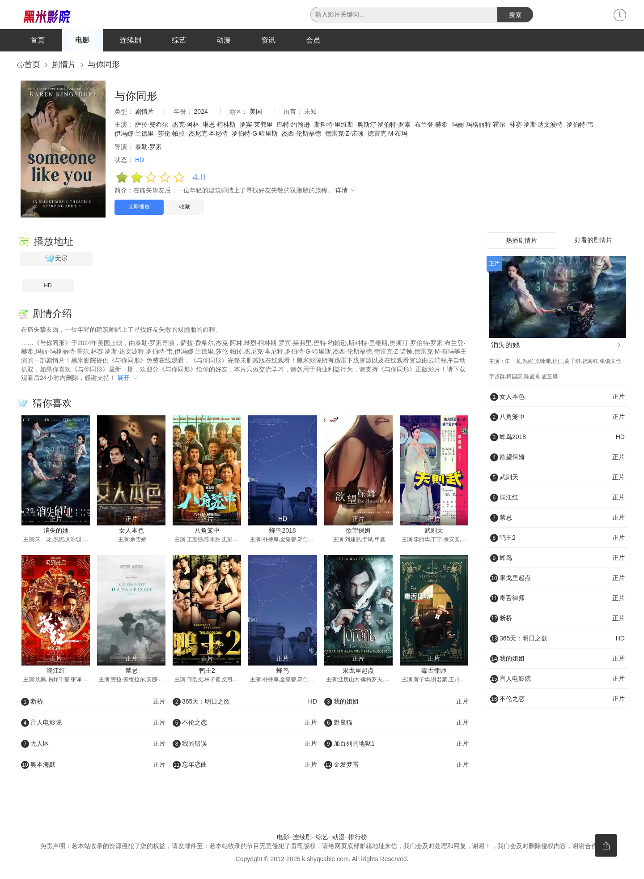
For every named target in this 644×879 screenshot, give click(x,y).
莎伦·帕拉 (171, 135)
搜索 (515, 14)
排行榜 (357, 838)
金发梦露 (396, 766)
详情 (346, 192)
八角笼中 (207, 532)
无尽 (56, 260)
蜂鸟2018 (282, 532)
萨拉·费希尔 (151, 126)
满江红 (56, 672)
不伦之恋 (245, 724)
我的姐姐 (396, 703)
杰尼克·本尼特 (208, 135)
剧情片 (64, 66)
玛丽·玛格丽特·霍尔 (478, 126)
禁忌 (131, 672)
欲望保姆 (358, 532)
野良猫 (396, 724)
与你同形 (104, 66)
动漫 (223, 40)
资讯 (268, 40)
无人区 (93, 745)
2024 (201, 113)
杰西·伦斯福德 (301, 135)
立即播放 (139, 208)
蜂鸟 (282, 672)
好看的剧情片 (593, 241)
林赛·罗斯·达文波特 (536, 126)
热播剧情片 (521, 242)
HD (47, 287)
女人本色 (131, 532)
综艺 (179, 40)
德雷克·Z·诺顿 (344, 135)
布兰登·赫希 (431, 126)
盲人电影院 (93, 724)
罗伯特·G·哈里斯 (255, 135)
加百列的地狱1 (396, 745)
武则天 (433, 532)
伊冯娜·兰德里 (134, 135)
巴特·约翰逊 (293, 126)
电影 (82, 40)
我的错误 (245, 745)
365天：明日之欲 (245, 703)
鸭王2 (207, 672)
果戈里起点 (358, 672)
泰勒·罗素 (148, 148)
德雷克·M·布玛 (387, 135)
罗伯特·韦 (580, 126)
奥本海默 (93, 766)
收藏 (184, 208)
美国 (256, 113)
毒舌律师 (433, 672)
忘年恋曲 (245, 766)
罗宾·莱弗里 (256, 126)
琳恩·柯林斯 (219, 126)
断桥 (93, 703)
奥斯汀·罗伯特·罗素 (384, 126)
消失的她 (55, 532)
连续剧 (130, 40)
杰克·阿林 (185, 126)
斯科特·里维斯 (333, 126)
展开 (128, 379)
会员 (313, 40)
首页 (37, 40)
